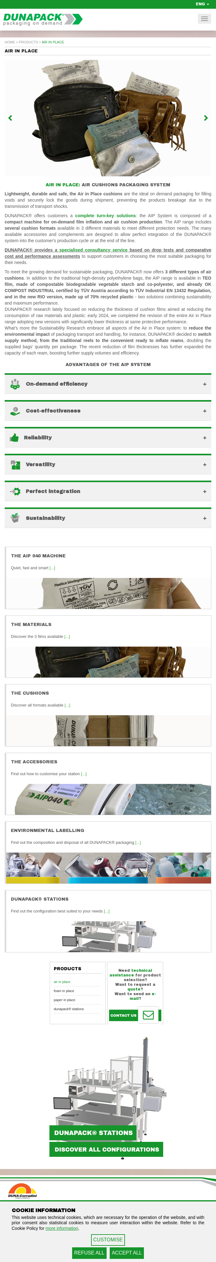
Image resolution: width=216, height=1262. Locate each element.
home (10, 42)
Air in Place (62, 982)
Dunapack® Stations (69, 1009)
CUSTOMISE (108, 1239)
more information (61, 1228)
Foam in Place (64, 991)
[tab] (108, 383)
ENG (202, 4)
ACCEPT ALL (127, 1252)
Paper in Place (64, 1000)
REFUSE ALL (89, 1252)
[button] (20, 118)
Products (28, 42)
